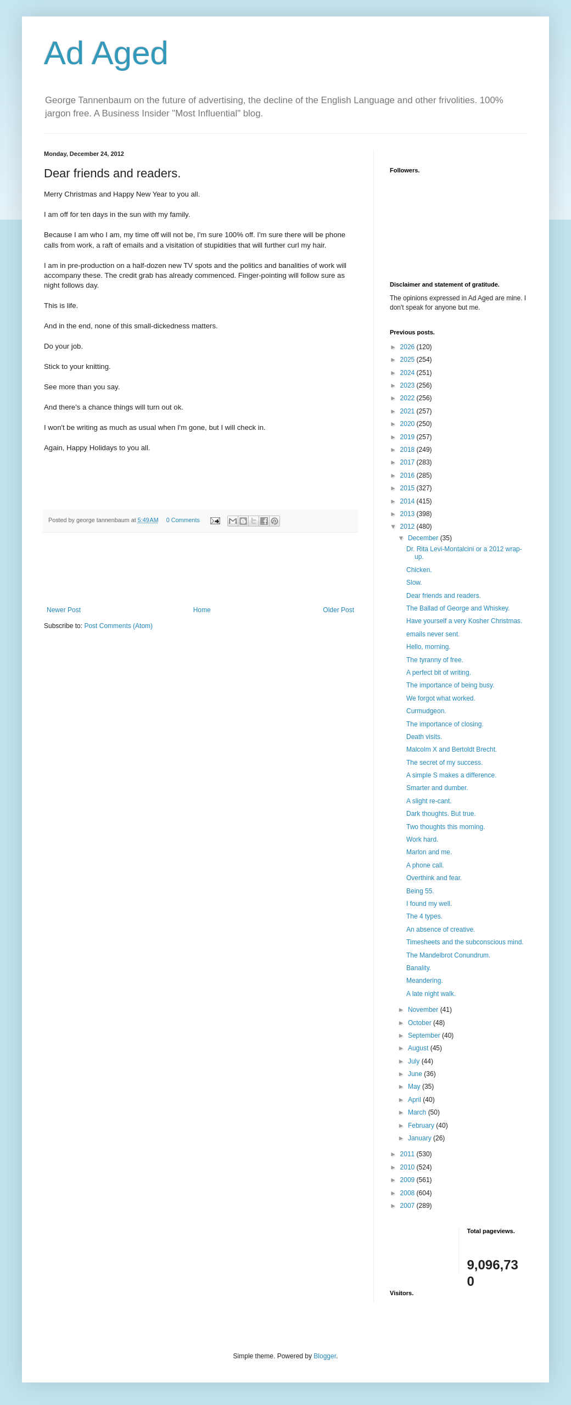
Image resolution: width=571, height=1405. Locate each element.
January (420, 1138)
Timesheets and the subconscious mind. (465, 942)
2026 (408, 347)
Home (202, 610)
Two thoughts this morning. (445, 827)
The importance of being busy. (450, 685)
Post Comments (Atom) (118, 626)
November (424, 1010)
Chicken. (419, 570)
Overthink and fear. (434, 878)
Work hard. (422, 839)
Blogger (325, 1356)
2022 (408, 398)
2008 (408, 1193)
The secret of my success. (444, 762)
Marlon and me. (429, 852)
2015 (408, 488)
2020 (408, 424)
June (416, 1074)
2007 (408, 1206)
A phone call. (425, 865)
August (419, 1048)
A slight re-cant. (429, 801)
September (425, 1035)
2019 (408, 437)
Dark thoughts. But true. (441, 814)
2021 (408, 411)
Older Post (338, 610)
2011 (408, 1154)
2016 (408, 475)
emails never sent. (433, 634)
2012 (408, 526)
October (420, 1023)
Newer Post (64, 610)
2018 (408, 450)
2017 (408, 462)
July (415, 1061)
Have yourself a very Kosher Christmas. (464, 621)
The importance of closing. (445, 724)
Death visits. (424, 737)
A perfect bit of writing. (438, 672)
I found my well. (429, 904)
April (415, 1100)
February (422, 1125)
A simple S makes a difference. (451, 775)
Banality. (418, 968)
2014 (408, 501)
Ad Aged (106, 53)
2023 (408, 385)
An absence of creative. (440, 929)
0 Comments (183, 520)
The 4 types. (424, 916)
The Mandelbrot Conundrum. (448, 955)
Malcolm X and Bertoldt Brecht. (451, 749)
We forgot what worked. (440, 698)
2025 (408, 359)
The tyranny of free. (434, 660)
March (418, 1112)
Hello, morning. (428, 647)
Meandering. (424, 980)
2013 (408, 514)
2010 (408, 1167)
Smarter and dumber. (437, 788)
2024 (408, 373)
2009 (408, 1180)
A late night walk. (431, 994)
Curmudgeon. (426, 711)
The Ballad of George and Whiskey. (458, 608)
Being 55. (420, 891)
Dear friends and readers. (443, 596)
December (424, 538)
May (415, 1086)
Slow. (414, 582)
